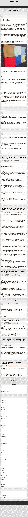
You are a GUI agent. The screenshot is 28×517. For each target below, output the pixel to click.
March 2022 (3, 466)
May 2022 (2, 463)
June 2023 (3, 445)
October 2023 (3, 441)
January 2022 (3, 470)
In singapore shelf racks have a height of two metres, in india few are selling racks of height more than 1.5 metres (13, 352)
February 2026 (3, 411)
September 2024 (4, 429)
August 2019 (3, 489)
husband (13, 165)
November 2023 (3, 439)
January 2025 (3, 425)
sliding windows (9, 378)
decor (8, 217)
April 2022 (3, 464)
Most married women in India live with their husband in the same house (14, 161)
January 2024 (3, 438)
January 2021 (3, 477)
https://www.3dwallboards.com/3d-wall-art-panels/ (12, 105)
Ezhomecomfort (14, 1)
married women (17, 165)
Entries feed (3, 506)
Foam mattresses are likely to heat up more (11, 331)
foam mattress (9, 335)
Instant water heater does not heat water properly (12, 134)
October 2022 (3, 454)
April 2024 (3, 434)
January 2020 (3, 484)
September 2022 (4, 455)
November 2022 (3, 452)
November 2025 (3, 414)
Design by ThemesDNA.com (14, 516)
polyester (16, 80)
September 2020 (4, 479)
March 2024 (3, 436)
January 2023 (3, 448)
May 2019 (2, 495)
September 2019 (4, 488)
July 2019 (2, 491)
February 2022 (3, 468)
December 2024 (4, 427)
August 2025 (3, 418)
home (8, 115)
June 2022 (3, 461)
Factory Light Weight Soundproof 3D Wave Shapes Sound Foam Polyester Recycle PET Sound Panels (12, 13)
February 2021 (3, 475)
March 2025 (3, 423)
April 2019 (3, 497)
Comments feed (4, 507)
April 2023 (3, 446)
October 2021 (3, 472)
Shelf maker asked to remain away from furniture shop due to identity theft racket (13, 280)
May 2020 (2, 480)
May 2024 (2, 432)
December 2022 (3, 450)
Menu (15, 7)
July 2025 (3, 420)
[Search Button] (14, 4)
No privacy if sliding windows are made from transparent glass (11, 374)
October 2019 (3, 486)
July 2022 (3, 459)
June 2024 (3, 430)
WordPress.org (3, 509)
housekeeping (9, 165)
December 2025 (3, 412)
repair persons (17, 314)
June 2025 (3, 421)
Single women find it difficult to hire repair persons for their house (13, 311)
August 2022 (3, 457)
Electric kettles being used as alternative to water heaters (12, 112)
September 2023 (4, 443)
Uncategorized (3, 405)
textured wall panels (6, 33)
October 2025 (3, 416)
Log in (2, 504)
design (8, 164)
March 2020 (3, 482)
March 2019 (3, 498)
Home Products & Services (13, 115)
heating (13, 335)
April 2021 (3, 473)
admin (8, 163)
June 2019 (3, 493)
